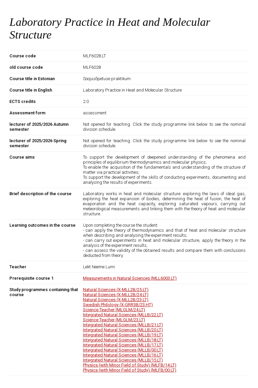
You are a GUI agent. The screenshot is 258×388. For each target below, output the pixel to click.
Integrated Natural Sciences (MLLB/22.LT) (123, 314)
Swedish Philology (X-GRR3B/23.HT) (118, 304)
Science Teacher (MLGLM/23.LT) (114, 319)
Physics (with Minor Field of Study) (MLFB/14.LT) (129, 365)
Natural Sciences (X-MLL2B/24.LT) (115, 294)
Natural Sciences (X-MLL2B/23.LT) (115, 299)
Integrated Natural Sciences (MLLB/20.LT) (123, 329)
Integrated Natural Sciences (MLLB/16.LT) (123, 354)
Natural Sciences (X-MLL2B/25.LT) (115, 289)
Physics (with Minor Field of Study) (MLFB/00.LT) (129, 370)
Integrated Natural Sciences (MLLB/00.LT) (123, 349)
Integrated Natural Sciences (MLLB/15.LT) (123, 360)
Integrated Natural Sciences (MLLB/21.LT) (123, 324)
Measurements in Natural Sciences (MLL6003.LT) (130, 278)
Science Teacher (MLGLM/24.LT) (114, 309)
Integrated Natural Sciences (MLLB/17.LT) (123, 344)
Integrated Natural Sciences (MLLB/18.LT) (123, 339)
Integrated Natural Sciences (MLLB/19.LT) (123, 334)
